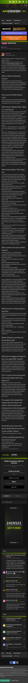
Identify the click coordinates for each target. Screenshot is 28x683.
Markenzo (8, 634)
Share (7, 496)
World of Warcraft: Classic (13, 63)
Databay (9, 574)
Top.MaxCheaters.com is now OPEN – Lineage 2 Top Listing (14, 38)
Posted (10, 55)
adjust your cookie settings (6, 675)
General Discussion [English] (14, 48)
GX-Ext (8, 591)
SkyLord (9, 582)
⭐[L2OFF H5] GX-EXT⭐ (11, 580)
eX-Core (9, 558)
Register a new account (14, 478)
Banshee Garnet (10, 601)
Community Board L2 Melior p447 (13, 637)
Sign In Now (14, 487)
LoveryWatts (8, 627)
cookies (1, 673)
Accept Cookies (5, 680)
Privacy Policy (13, 672)
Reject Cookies (14, 680)
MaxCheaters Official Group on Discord (14, 33)
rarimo (7, 647)
